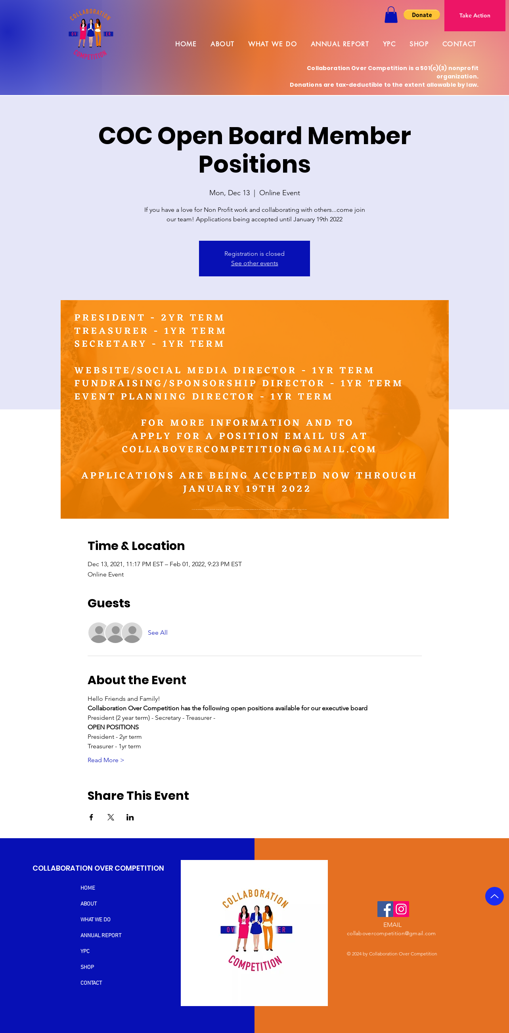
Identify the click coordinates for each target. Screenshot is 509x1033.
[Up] (494, 896)
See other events (254, 263)
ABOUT (88, 904)
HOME (87, 888)
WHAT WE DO (95, 920)
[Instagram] (401, 909)
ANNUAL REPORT (100, 935)
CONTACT (91, 983)
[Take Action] (474, 15)
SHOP (87, 967)
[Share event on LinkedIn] (130, 817)
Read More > (106, 760)
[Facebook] (385, 909)
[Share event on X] (111, 817)
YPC (85, 951)
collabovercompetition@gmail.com (391, 933)
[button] (391, 14)
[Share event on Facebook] (91, 817)
